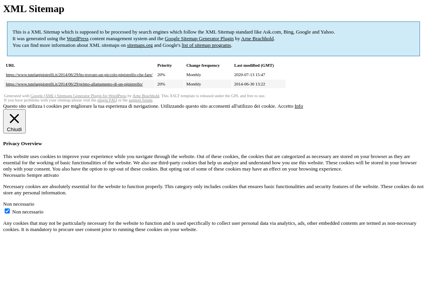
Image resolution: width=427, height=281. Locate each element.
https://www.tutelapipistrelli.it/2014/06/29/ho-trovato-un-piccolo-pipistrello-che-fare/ (79, 74)
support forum (140, 100)
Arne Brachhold (257, 38)
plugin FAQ (107, 100)
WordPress (78, 38)
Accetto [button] (285, 106)
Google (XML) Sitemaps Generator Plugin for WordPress (78, 96)
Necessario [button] (15, 175)
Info (299, 106)
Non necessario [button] (18, 204)
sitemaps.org (140, 45)
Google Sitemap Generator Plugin (199, 38)
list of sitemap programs (206, 45)
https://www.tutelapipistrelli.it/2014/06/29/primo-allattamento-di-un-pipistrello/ (74, 84)
